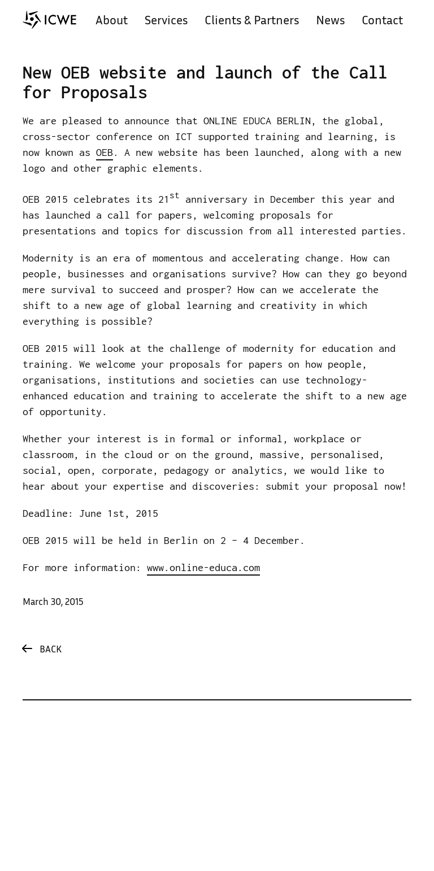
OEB (104, 152)
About (112, 21)
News (330, 21)
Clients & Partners (252, 21)
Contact (382, 21)
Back (51, 650)
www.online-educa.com (203, 567)
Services (166, 21)
